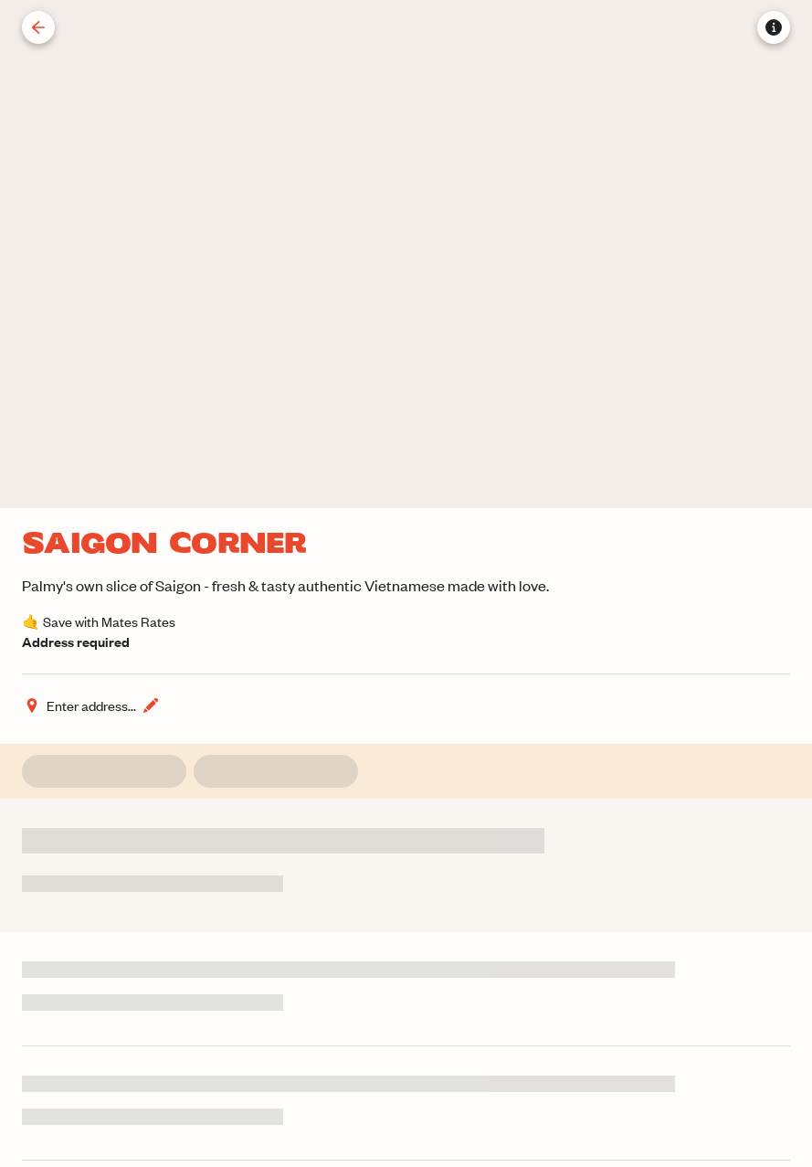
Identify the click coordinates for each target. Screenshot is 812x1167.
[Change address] (91, 705)
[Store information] (773, 27)
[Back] (38, 27)
